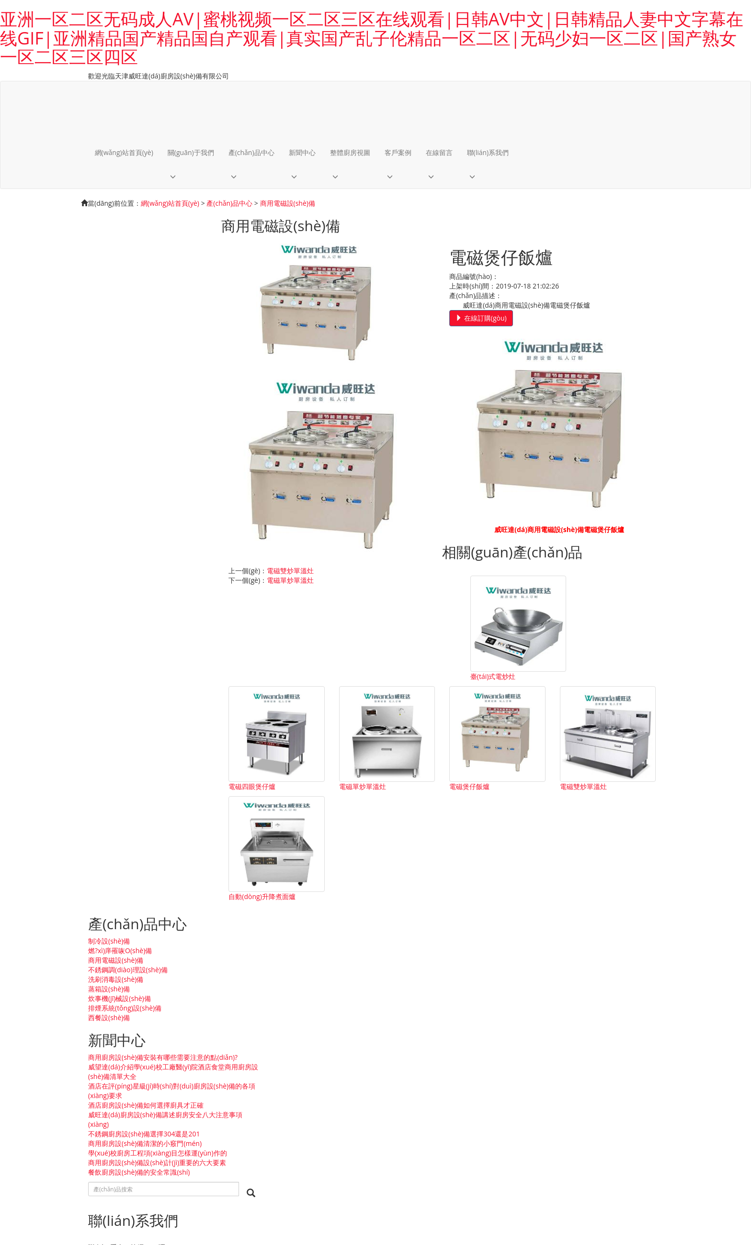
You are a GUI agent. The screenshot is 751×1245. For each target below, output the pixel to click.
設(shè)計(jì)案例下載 (31, 993)
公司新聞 (13, 945)
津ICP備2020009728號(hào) (241, 1196)
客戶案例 (398, 152)
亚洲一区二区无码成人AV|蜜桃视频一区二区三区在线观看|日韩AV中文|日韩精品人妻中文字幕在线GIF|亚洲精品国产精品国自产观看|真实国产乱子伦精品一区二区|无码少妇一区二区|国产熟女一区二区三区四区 (371, 37)
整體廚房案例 (20, 984)
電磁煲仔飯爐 (583, 671)
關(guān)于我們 (191, 152)
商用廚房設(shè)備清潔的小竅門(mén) (145, 455)
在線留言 (439, 152)
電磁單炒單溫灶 (517, 548)
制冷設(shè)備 (109, 243)
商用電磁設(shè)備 (287, 203)
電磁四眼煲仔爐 (373, 671)
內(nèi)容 (219, 1179)
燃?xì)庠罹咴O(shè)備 (120, 252)
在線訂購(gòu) (488, 317)
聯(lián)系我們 (488, 152)
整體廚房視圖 (350, 152)
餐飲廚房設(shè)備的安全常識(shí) (139, 503)
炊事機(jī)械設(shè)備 (119, 300)
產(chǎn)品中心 (252, 152)
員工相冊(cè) (19, 1022)
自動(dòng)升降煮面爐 (383, 778)
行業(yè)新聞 (19, 955)
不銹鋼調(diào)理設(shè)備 (128, 272)
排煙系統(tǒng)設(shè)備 (124, 310)
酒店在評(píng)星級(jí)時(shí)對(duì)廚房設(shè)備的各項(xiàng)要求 (151, 402)
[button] (191, 177)
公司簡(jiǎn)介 (21, 802)
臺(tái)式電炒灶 (265, 671)
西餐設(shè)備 (109, 319)
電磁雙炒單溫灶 (517, 539)
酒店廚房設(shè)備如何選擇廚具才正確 (146, 417)
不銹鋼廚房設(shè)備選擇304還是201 (144, 445)
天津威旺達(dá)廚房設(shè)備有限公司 (57, 1196)
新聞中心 (302, 152)
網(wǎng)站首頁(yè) (124, 152)
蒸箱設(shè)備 (109, 291)
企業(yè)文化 (19, 811)
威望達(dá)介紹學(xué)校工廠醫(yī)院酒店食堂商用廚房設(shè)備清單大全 (153, 383)
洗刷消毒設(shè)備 (115, 281)
